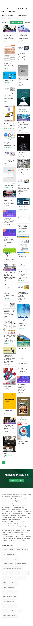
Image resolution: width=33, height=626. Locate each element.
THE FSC (20, 85)
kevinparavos (21, 280)
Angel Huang (21, 156)
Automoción (5, 22)
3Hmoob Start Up (8, 147)
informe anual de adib (20, 577)
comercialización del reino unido (10, 615)
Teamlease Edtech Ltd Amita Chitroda (23, 210)
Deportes (27, 22)
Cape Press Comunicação (21, 327)
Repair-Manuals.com (9, 128)
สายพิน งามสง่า (7, 261)
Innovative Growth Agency (8, 456)
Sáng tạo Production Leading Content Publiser (22, 231)
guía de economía (7, 577)
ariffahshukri (7, 82)
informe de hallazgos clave (9, 554)
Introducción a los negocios (9, 606)
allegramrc (6, 343)
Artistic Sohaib (7, 413)
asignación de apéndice (21, 573)
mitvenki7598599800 (22, 444)
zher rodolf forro (21, 258)
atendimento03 (7, 298)
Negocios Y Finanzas (17, 22)
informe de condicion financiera (10, 592)
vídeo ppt (20, 610)
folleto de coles (6, 18)
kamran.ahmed (7, 389)
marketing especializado (8, 587)
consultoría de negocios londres (10, 582)
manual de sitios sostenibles (9, 596)
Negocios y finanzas (22, 15)
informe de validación (8, 573)
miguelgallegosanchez (23, 174)
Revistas (10, 15)
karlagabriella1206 (22, 419)
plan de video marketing (8, 610)
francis (5, 41)
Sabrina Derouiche (8, 187)
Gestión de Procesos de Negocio (10, 559)
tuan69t (6, 68)
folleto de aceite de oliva (8, 601)
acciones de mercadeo (8, 549)
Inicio (3, 15)
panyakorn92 (7, 364)
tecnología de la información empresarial (12, 568)
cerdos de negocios (21, 563)
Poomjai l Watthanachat (23, 111)
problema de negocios (8, 563)
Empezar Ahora (16, 480)
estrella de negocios (21, 549)
